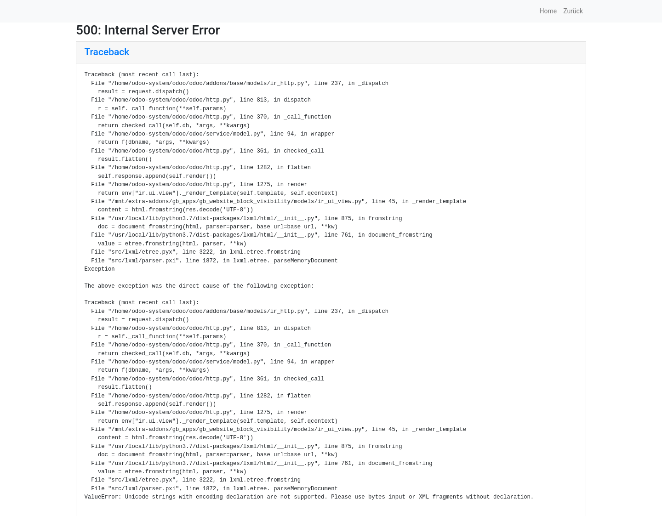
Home (548, 11)
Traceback (107, 51)
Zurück (573, 11)
